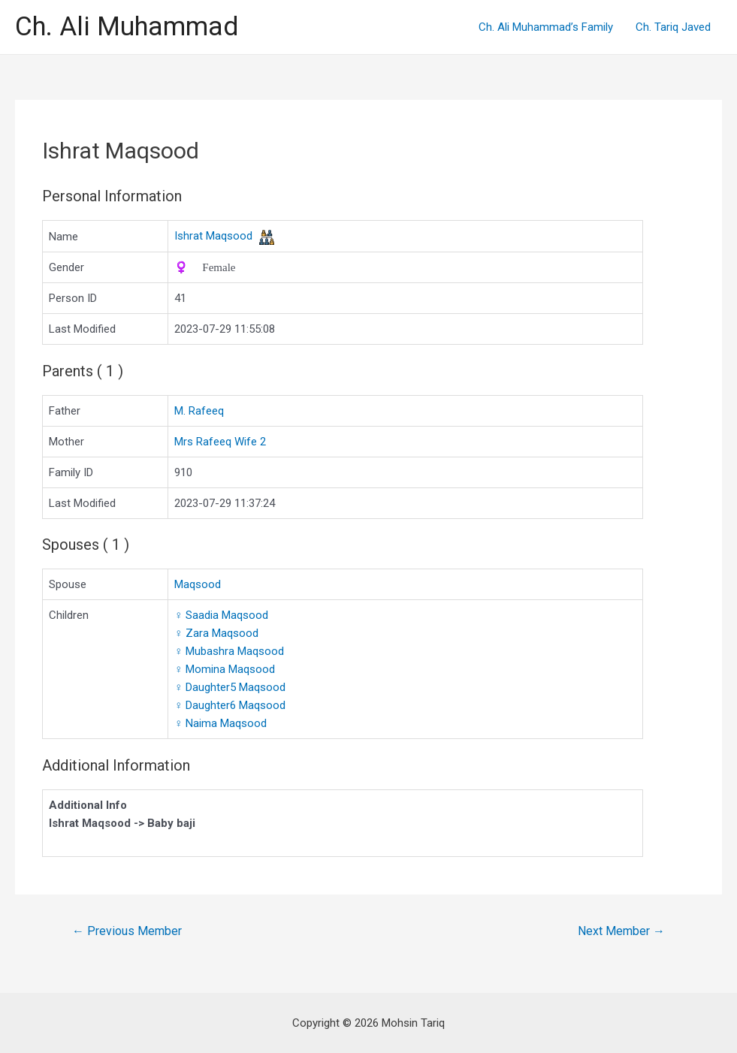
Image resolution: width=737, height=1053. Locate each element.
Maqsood (197, 584)
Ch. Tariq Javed (673, 27)
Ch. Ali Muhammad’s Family (546, 27)
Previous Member (127, 931)
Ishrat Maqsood (213, 236)
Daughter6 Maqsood (229, 705)
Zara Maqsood (216, 633)
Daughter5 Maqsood (229, 687)
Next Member (621, 931)
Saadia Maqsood (221, 615)
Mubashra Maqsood (229, 651)
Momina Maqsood (224, 669)
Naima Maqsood (220, 723)
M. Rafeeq (199, 411)
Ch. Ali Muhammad (126, 26)
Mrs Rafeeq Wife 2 (220, 441)
